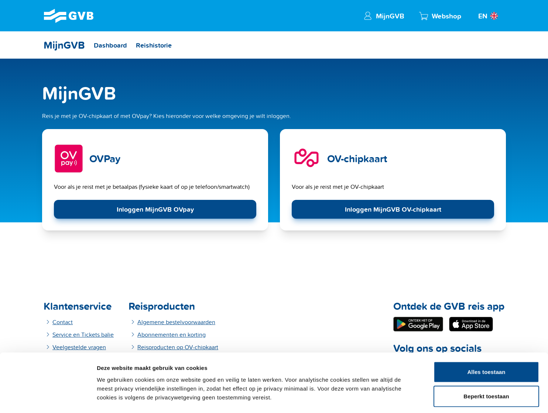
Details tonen (396, 398)
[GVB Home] (69, 16)
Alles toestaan (486, 317)
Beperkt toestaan (486, 341)
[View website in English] (489, 15)
